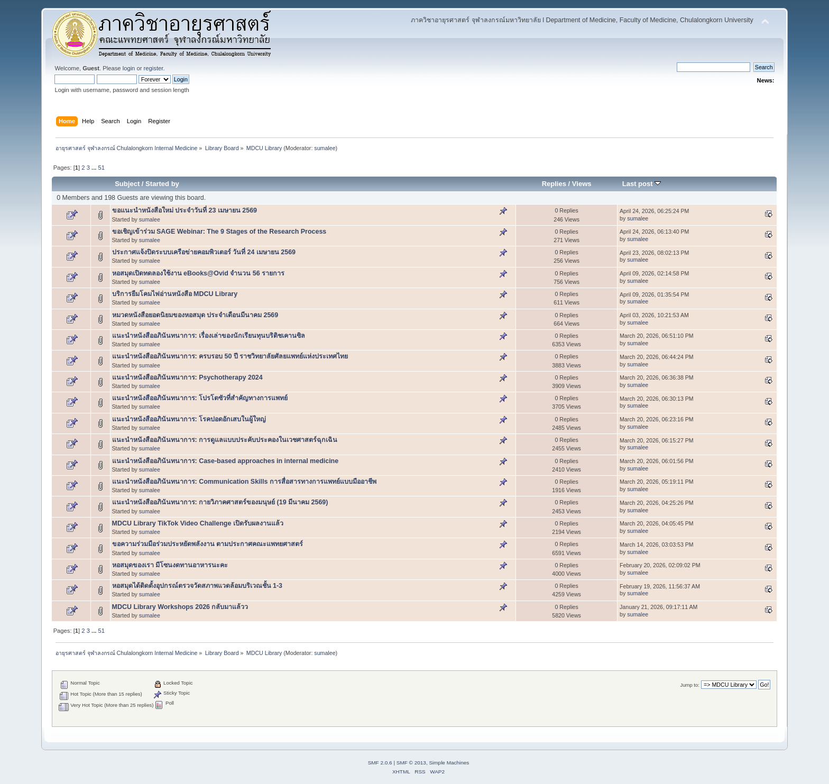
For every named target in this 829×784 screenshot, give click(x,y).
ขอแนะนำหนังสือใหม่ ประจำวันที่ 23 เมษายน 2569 (184, 210)
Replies (554, 184)
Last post (641, 184)
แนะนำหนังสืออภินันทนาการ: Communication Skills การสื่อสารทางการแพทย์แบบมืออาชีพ (244, 481)
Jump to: (689, 685)
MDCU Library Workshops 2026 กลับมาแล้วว (180, 607)
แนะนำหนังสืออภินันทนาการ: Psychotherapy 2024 (187, 377)
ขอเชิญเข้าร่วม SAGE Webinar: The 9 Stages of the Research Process (219, 231)
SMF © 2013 (411, 762)
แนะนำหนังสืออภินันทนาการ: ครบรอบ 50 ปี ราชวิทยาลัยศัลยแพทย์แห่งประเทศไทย (230, 356)
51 (101, 167)
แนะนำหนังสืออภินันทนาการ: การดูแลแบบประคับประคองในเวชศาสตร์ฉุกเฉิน (225, 440)
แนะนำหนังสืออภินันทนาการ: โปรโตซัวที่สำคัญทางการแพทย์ (200, 398)
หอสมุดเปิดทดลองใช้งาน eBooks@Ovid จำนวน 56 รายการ (198, 273)
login (129, 68)
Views (582, 184)
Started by (162, 184)
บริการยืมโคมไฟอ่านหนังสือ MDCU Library (175, 294)
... (94, 167)
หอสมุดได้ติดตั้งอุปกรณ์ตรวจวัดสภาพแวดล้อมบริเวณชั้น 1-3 (197, 585)
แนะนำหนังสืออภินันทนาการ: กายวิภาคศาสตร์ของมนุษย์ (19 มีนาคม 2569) (220, 502)
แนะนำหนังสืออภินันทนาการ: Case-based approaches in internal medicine (225, 461)
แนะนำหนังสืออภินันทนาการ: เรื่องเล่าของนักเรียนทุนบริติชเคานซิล (209, 335)
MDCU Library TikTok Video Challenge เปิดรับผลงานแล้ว (197, 523)
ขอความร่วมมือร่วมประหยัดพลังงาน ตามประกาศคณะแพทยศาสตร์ (207, 544)
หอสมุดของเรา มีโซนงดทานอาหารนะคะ (170, 565)
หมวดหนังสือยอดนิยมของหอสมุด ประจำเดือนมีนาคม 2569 (195, 315)
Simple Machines (449, 762)
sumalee (324, 148)
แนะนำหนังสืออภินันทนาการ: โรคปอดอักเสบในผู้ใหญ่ (189, 419)
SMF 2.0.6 (380, 762)
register (153, 68)
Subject (127, 184)
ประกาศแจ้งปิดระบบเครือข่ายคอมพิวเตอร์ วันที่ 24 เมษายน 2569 (204, 252)
